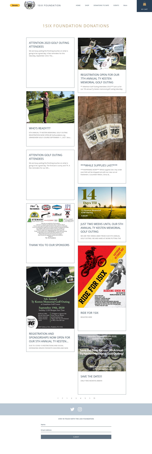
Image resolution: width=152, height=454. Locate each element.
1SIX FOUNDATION (49, 5)
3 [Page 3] (76, 398)
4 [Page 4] (80, 398)
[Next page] (90, 398)
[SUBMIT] (76, 437)
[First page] (58, 398)
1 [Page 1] (67, 398)
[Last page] (94, 398)
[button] (144, 4)
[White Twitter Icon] (72, 409)
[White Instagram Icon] (80, 409)
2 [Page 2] (71, 398)
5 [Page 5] (85, 398)
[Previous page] (62, 398)
